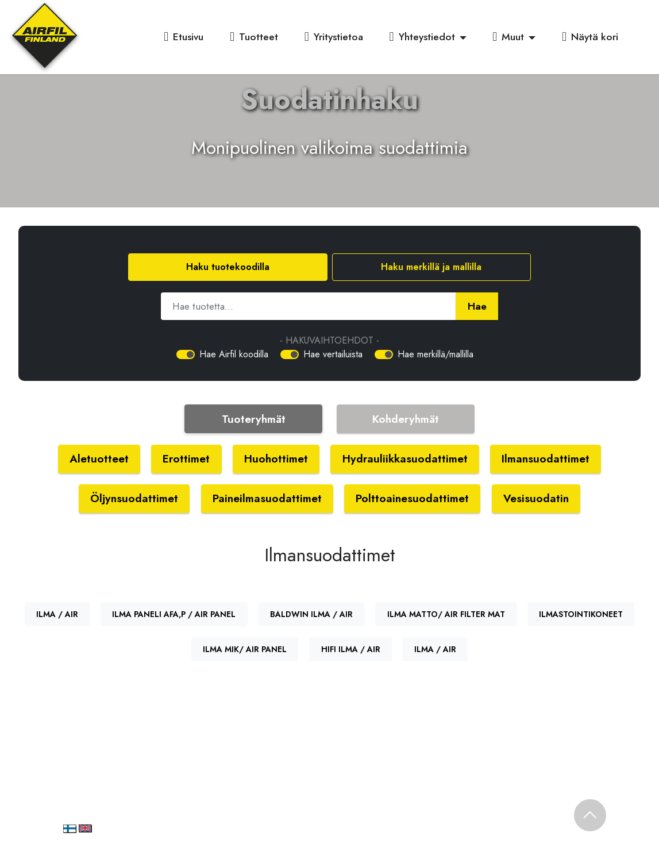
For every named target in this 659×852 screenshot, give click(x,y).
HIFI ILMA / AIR (350, 649)
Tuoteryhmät (254, 419)
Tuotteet (254, 36)
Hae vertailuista (333, 354)
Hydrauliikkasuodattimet (405, 458)
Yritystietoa (334, 36)
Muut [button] (508, 36)
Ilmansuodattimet (545, 458)
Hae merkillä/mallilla (435, 354)
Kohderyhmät (405, 419)
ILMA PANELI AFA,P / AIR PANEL (174, 614)
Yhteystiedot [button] (422, 36)
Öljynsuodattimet (134, 498)
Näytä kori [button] (590, 36)
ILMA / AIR (57, 614)
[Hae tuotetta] (308, 306)
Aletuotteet (99, 458)
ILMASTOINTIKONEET (581, 614)
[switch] (185, 354)
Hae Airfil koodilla (233, 354)
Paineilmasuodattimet (267, 498)
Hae (477, 306)
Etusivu (183, 36)
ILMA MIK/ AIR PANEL (245, 649)
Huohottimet (276, 458)
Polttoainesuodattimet (412, 498)
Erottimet (186, 458)
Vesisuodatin (536, 498)
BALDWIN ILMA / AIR (311, 614)
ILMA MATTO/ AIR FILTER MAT (446, 614)
